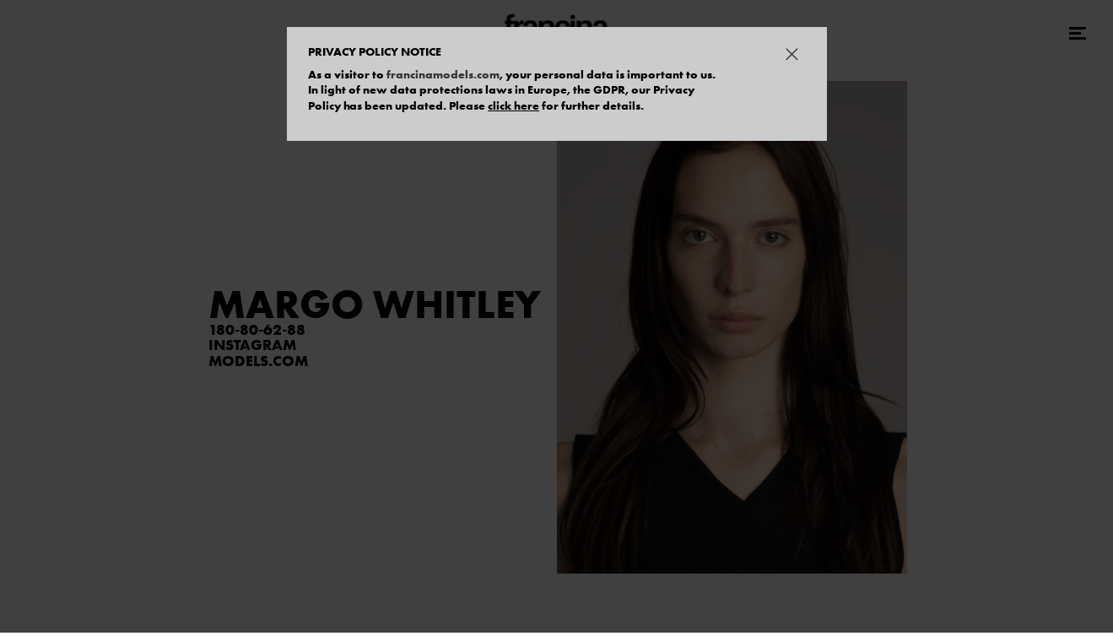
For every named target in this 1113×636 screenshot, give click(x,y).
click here (513, 105)
